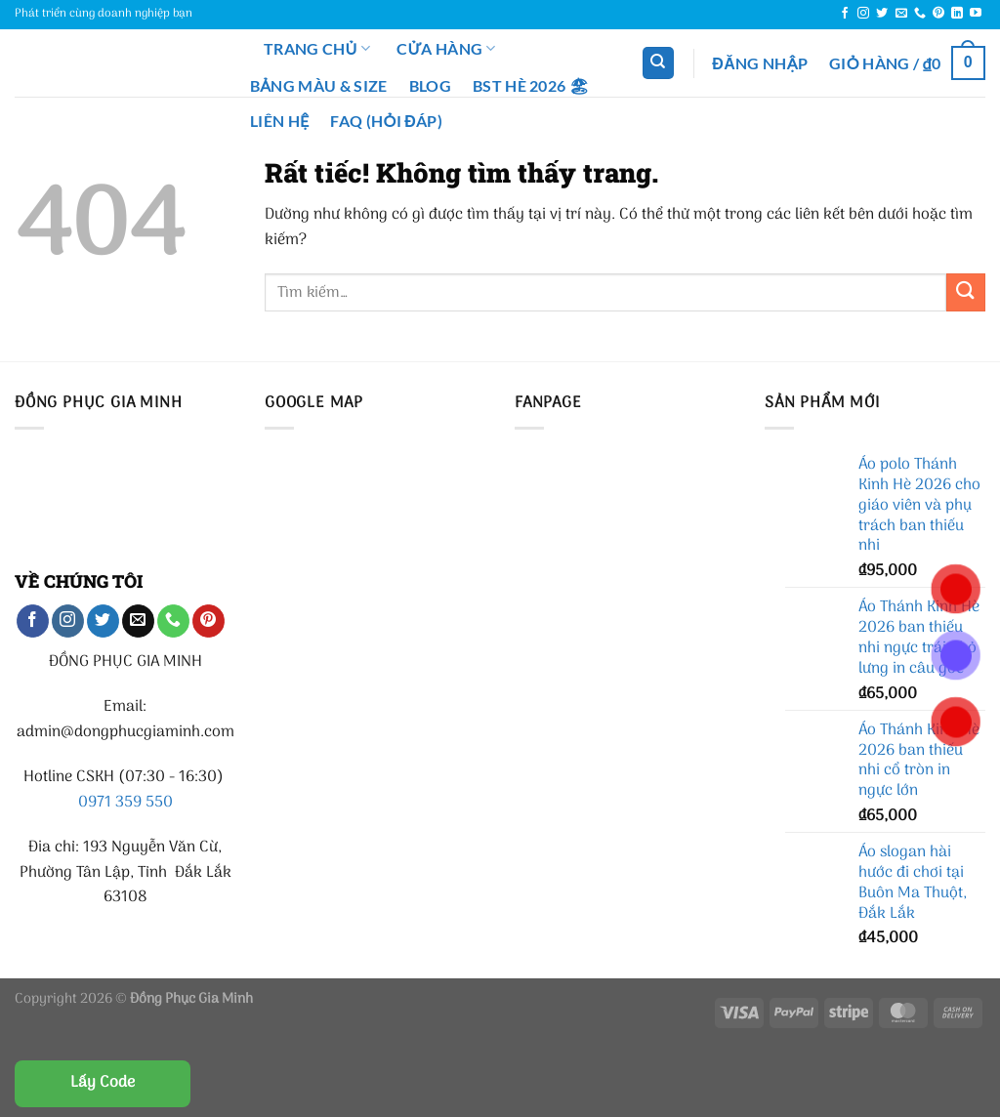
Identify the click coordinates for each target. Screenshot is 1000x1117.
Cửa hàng (446, 49)
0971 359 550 (125, 802)
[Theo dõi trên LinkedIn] (957, 14)
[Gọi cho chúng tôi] (920, 14)
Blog (430, 85)
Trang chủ (304, 49)
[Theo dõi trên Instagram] (863, 14)
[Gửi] (965, 292)
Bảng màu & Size (319, 85)
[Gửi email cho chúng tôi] (901, 14)
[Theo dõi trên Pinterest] (938, 14)
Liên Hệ (279, 120)
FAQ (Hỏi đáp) (386, 120)
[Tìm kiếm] (658, 63)
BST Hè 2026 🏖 (531, 85)
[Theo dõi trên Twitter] (882, 14)
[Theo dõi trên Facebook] (845, 14)
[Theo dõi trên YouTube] (975, 14)
